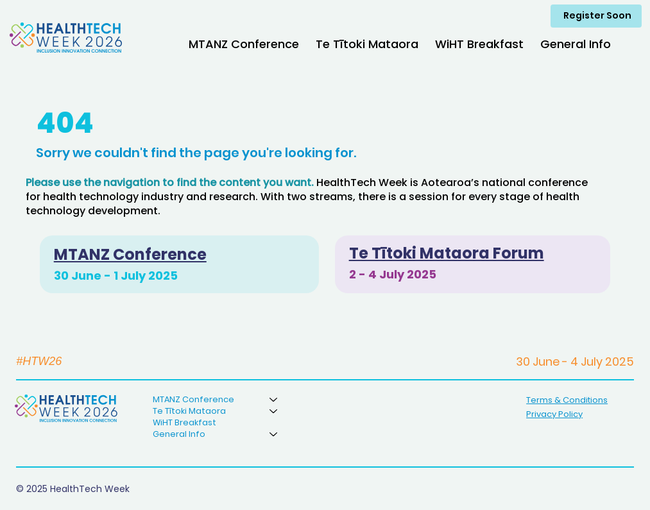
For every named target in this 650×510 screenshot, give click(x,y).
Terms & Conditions (567, 400)
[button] (244, 44)
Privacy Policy (554, 414)
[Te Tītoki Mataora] (274, 411)
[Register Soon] (596, 16)
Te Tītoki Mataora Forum (446, 253)
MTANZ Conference (130, 254)
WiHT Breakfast (184, 422)
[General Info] (274, 434)
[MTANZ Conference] (274, 399)
